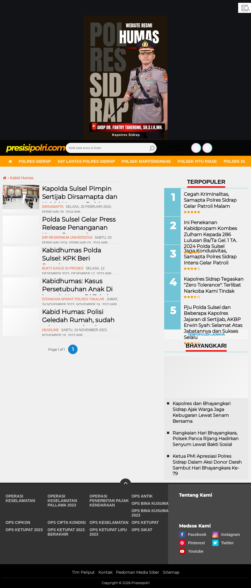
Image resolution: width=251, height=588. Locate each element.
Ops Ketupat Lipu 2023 (108, 531)
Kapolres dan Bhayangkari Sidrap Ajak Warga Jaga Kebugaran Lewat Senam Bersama (202, 412)
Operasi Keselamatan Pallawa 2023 (62, 500)
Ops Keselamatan (109, 522)
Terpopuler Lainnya (206, 334)
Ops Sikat (141, 529)
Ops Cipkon (18, 522)
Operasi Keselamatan (20, 498)
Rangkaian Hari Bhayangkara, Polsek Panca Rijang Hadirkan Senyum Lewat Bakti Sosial (206, 438)
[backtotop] (125, 484)
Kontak (105, 572)
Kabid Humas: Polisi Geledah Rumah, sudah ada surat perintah (78, 320)
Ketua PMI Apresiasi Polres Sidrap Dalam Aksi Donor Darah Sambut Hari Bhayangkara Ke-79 (207, 465)
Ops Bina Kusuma (150, 503)
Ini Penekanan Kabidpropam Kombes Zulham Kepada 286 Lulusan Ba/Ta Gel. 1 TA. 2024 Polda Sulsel (209, 233)
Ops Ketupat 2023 (24, 529)
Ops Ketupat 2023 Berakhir (66, 531)
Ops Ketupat (145, 522)
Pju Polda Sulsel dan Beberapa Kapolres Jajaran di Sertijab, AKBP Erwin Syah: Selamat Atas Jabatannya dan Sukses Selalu (213, 321)
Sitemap (171, 572)
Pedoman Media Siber (137, 572)
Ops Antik (142, 496)
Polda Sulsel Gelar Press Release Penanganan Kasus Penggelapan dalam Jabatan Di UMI (79, 231)
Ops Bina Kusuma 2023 (149, 512)
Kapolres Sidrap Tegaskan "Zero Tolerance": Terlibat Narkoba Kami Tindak (212, 284)
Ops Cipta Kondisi (67, 522)
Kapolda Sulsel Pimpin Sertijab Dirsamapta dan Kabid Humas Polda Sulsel (79, 201)
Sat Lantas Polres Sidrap (86, 161)
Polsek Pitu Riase (197, 161)
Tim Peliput (83, 572)
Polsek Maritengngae (146, 161)
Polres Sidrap (35, 161)
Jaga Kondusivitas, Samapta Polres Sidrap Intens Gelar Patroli (209, 256)
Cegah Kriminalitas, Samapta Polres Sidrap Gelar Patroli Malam (209, 199)
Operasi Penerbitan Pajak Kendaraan (109, 500)
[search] (111, 148)
